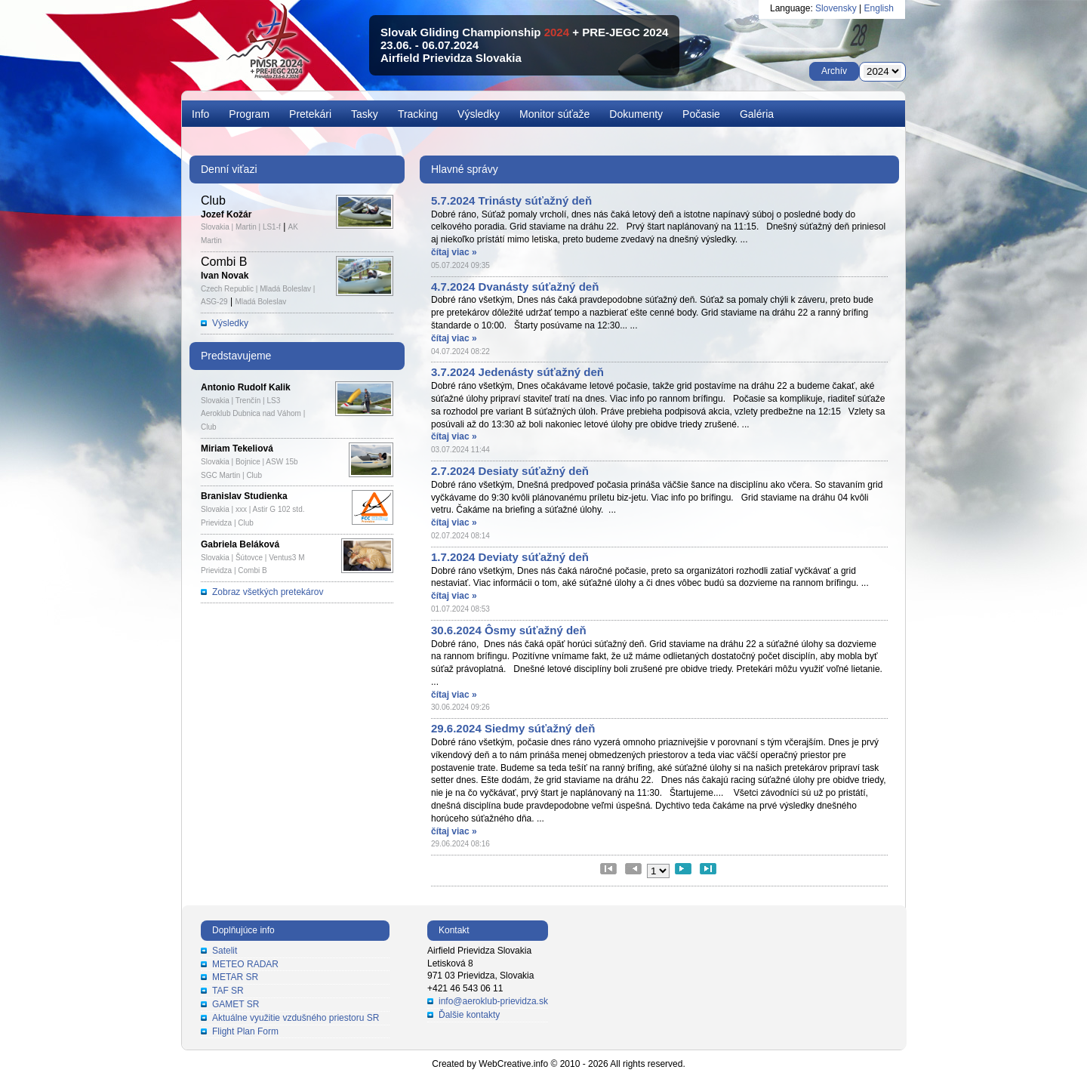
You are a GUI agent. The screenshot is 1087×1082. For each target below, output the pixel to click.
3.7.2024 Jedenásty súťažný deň (517, 371)
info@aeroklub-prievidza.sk (493, 1001)
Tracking (418, 114)
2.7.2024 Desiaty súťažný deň (510, 470)
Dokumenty (636, 114)
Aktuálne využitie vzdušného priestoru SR (295, 1018)
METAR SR (235, 977)
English (879, 8)
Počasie (701, 114)
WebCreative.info (513, 1064)
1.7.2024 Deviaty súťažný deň (510, 556)
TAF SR (228, 990)
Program (249, 114)
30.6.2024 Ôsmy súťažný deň (509, 630)
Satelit (224, 950)
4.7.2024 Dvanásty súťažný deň (515, 286)
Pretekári (310, 114)
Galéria (757, 114)
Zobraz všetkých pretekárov (267, 592)
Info (200, 114)
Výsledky (478, 114)
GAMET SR (235, 1004)
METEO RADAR (245, 964)
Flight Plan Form (245, 1031)
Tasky (364, 114)
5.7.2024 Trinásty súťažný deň (511, 200)
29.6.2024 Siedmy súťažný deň (513, 728)
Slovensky (836, 8)
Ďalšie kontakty (469, 1015)
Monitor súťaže (554, 114)
